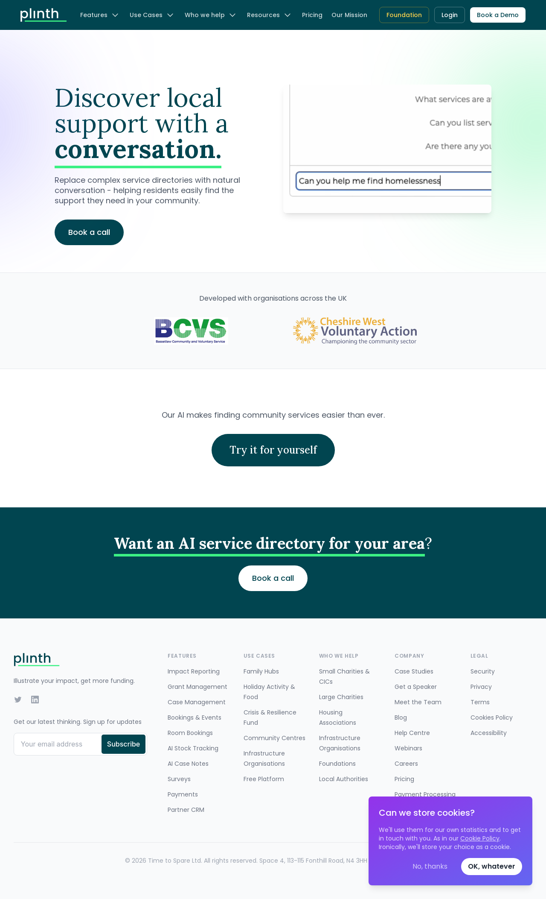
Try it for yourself (273, 450)
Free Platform (264, 779)
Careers (406, 763)
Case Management (197, 702)
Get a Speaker (416, 686)
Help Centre (412, 733)
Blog (401, 717)
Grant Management (197, 686)
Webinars (408, 748)
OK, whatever (491, 866)
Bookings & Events (194, 717)
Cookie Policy (480, 838)
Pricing (312, 15)
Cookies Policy (491, 717)
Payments (183, 794)
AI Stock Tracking (193, 748)
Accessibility (488, 733)
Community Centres (274, 738)
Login (449, 15)
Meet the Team (418, 702)
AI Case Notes (188, 763)
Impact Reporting (194, 671)
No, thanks (429, 866)
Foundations (337, 763)
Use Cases (152, 15)
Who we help (211, 15)
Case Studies (414, 671)
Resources (269, 15)
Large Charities (341, 697)
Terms (480, 702)
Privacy (481, 686)
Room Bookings (190, 733)
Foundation (404, 15)
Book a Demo (498, 15)
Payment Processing (425, 794)
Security (482, 671)
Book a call (273, 578)
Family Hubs (261, 671)
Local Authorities (343, 779)
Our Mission (349, 15)
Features (99, 15)
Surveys (179, 779)
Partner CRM (186, 809)
